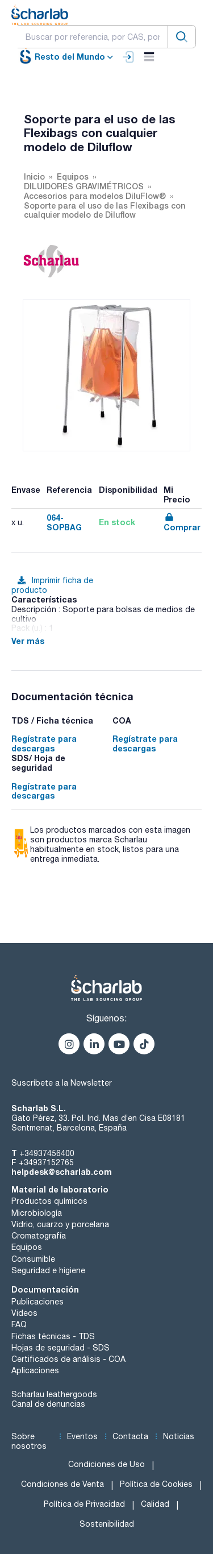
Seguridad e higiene (48, 1270)
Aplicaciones (35, 1370)
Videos (24, 1313)
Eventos (82, 1436)
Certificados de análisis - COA (68, 1359)
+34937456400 (46, 1153)
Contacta (130, 1436)
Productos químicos (49, 1201)
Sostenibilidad (107, 1523)
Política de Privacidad (84, 1504)
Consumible (33, 1259)
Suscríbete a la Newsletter (61, 1082)
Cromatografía (38, 1235)
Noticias (178, 1436)
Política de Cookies (156, 1484)
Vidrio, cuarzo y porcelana (60, 1224)
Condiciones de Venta (62, 1484)
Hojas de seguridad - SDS (60, 1347)
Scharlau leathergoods (54, 1394)
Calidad (155, 1504)
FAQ (19, 1324)
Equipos (26, 1247)
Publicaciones (37, 1301)
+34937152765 (46, 1162)
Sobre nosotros (29, 1441)
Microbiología (36, 1213)
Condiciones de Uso (106, 1464)
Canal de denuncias (48, 1403)
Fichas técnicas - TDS (53, 1336)
